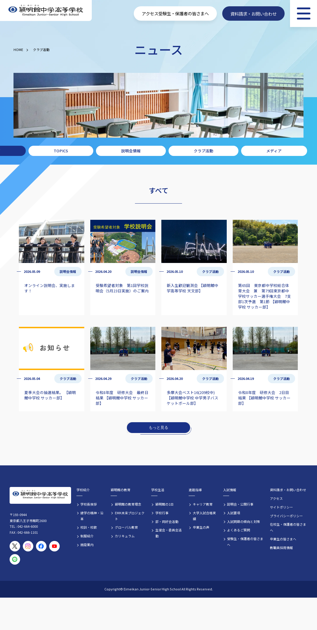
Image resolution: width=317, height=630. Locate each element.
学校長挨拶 (88, 504)
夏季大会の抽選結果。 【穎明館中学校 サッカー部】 (50, 395)
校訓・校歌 (88, 527)
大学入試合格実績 (204, 515)
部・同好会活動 (166, 521)
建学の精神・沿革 (91, 515)
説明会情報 (131, 151)
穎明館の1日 (164, 504)
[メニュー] (303, 13)
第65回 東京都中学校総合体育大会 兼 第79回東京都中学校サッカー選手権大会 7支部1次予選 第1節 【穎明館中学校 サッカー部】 (264, 296)
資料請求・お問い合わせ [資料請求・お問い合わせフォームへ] (253, 13)
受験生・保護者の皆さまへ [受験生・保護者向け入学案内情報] (183, 13)
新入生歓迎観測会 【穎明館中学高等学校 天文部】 (192, 288)
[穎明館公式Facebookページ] (41, 546)
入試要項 (233, 512)
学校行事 (162, 512)
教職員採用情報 (281, 547)
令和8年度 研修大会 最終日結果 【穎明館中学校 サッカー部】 (122, 398)
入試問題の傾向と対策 (243, 521)
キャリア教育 (203, 504)
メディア (274, 151)
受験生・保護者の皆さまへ (245, 541)
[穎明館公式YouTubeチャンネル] (54, 546)
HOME (18, 49)
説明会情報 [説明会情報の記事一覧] (68, 271)
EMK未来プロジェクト (130, 515)
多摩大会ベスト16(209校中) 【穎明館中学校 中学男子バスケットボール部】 (192, 398)
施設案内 (87, 544)
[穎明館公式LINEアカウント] (15, 559)
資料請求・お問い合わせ (288, 489)
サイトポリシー (281, 507)
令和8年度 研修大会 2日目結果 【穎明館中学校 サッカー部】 (264, 398)
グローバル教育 (126, 527)
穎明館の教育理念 (128, 504)
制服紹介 (87, 535)
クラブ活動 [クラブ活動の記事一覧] (210, 271)
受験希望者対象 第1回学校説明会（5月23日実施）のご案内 (122, 288)
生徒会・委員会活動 (168, 532)
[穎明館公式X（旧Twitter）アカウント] (15, 546)
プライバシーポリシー (286, 515)
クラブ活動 (41, 49)
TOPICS (61, 151)
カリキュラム (125, 535)
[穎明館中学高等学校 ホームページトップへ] (46, 10)
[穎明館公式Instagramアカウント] (28, 546)
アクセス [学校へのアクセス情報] (150, 13)
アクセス (276, 498)
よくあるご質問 (238, 529)
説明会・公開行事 (240, 504)
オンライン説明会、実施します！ (49, 288)
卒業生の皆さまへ (283, 538)
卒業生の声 (201, 527)
